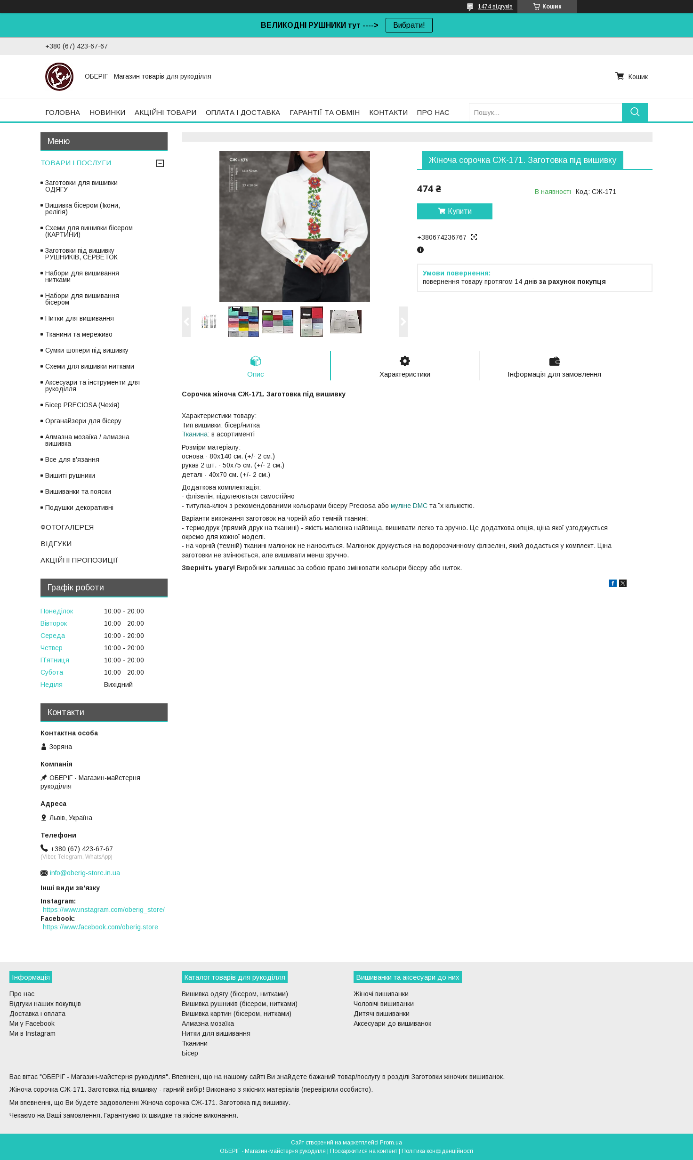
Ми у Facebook (32, 1023)
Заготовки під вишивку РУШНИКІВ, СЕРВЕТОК (81, 254)
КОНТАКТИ (388, 112)
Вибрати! (409, 25)
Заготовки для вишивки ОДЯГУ (81, 186)
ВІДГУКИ (56, 544)
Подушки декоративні (79, 507)
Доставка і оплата (37, 1013)
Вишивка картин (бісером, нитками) (236, 1013)
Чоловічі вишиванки (384, 1003)
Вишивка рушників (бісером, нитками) (240, 1003)
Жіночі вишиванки (381, 994)
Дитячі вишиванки (382, 1013)
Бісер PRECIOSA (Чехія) (82, 405)
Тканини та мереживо (79, 334)
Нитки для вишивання (79, 318)
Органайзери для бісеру (83, 421)
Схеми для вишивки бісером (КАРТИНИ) (89, 231)
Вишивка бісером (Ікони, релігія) (82, 208)
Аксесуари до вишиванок (392, 1023)
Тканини (195, 1043)
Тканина (195, 434)
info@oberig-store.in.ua (85, 873)
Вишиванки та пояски (78, 491)
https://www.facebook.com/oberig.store (100, 927)
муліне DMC (409, 505)
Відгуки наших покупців (45, 1003)
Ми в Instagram (32, 1033)
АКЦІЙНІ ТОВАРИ (165, 112)
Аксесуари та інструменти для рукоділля (92, 386)
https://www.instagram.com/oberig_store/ (104, 909)
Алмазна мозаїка (208, 1023)
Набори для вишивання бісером (82, 299)
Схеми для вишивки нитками (89, 366)
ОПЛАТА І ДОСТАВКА (243, 112)
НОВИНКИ (107, 112)
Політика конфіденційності (437, 1151)
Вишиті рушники (70, 475)
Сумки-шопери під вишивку (87, 350)
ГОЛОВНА (62, 112)
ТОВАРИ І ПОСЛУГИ (75, 163)
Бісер (190, 1053)
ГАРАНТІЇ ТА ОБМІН (325, 112)
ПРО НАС (433, 112)
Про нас (21, 994)
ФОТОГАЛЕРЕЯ (67, 527)
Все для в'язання (72, 459)
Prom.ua (391, 1142)
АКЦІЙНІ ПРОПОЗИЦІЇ (79, 560)
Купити (460, 211)
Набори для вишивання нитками (82, 276)
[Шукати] (635, 112)
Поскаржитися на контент (363, 1151)
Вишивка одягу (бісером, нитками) (235, 994)
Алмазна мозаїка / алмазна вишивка (87, 440)
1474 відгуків (495, 6)
